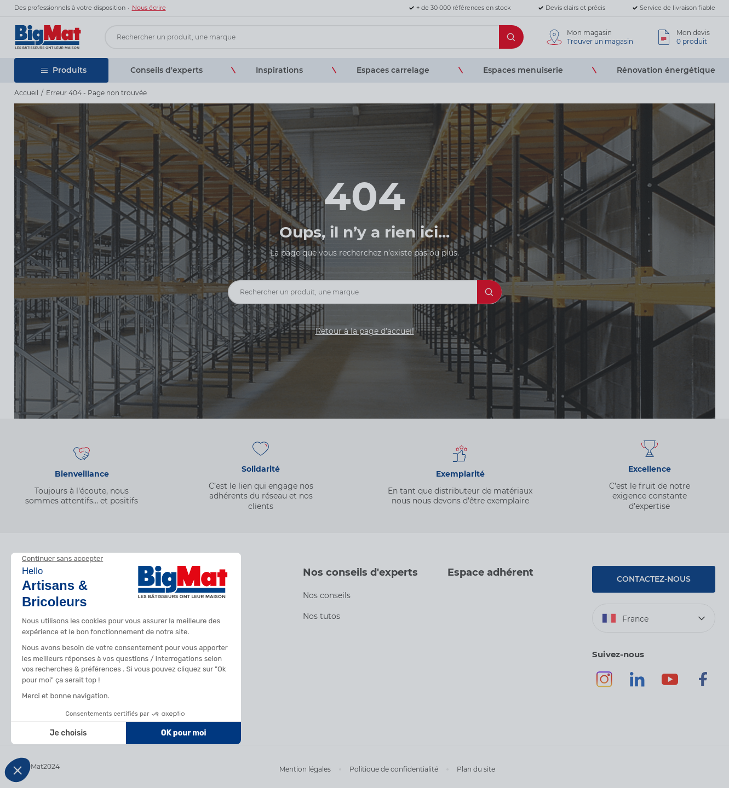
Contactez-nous (654, 579)
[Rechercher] (511, 37)
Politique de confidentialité (393, 769)
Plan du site (476, 769)
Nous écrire (149, 7)
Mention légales (305, 769)
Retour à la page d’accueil (364, 331)
